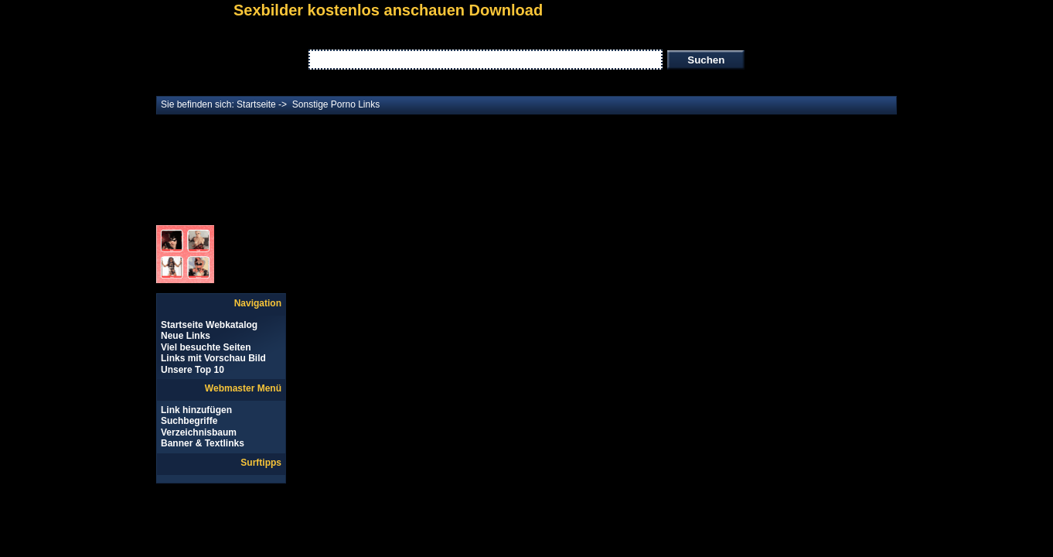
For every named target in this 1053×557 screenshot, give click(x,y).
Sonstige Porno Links (336, 104)
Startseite (256, 104)
